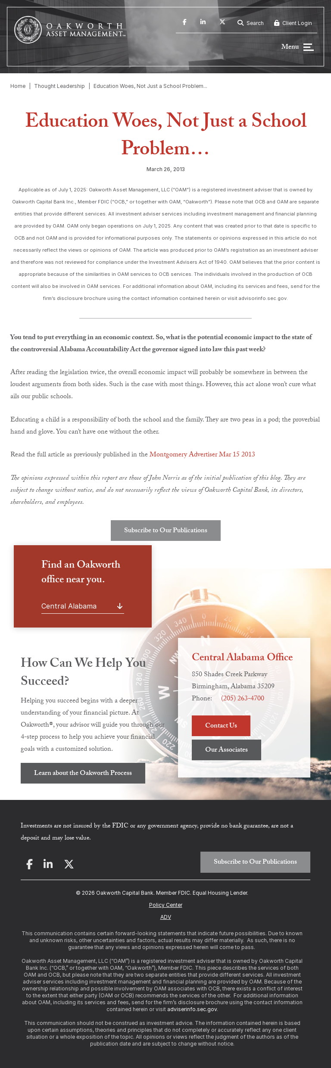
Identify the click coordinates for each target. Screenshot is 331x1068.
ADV (165, 917)
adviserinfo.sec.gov (192, 1009)
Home (17, 86)
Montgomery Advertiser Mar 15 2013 (202, 455)
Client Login (293, 23)
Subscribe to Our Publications (165, 531)
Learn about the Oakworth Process (83, 774)
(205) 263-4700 (242, 699)
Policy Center (165, 905)
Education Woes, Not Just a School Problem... (150, 86)
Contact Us (221, 726)
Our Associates (226, 750)
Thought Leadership (59, 86)
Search (250, 23)
